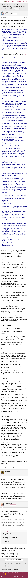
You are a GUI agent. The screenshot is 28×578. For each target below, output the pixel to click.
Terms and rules (10, 572)
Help (23, 572)
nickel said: (4, 531)
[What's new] (23, 1)
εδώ (17, 28)
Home (2, 573)
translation (17, 8)
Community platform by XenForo (12, 576)
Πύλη (24, 54)
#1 (26, 17)
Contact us (3, 572)
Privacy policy (18, 572)
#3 (26, 508)
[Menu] (2, 1)
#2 (26, 476)
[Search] (26, 1)
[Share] (25, 18)
